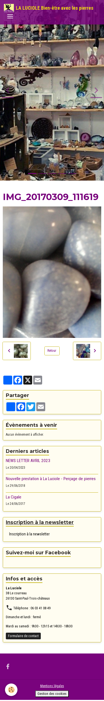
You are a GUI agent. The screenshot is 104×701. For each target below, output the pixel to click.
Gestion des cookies (52, 694)
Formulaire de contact (23, 636)
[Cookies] (11, 689)
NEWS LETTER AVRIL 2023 (28, 460)
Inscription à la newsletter (29, 534)
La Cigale (13, 497)
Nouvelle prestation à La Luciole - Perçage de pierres (51, 478)
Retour (51, 351)
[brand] (48, 8)
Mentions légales (52, 686)
